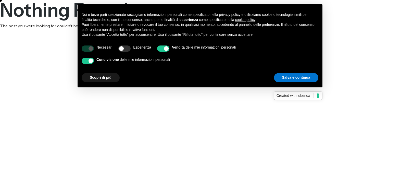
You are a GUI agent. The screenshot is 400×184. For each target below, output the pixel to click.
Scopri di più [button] (100, 77)
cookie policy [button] (245, 20)
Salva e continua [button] (296, 77)
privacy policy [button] (230, 15)
